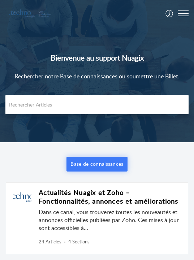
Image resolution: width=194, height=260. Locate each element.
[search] (97, 104)
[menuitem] (169, 13)
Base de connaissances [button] (96, 163)
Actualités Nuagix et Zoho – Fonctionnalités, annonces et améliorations (108, 196)
